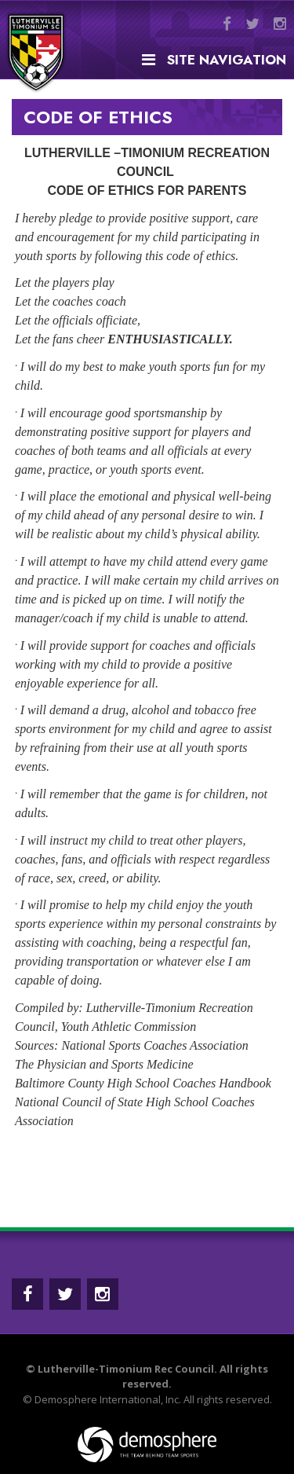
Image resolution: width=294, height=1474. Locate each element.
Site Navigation (214, 59)
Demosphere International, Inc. (107, 1399)
